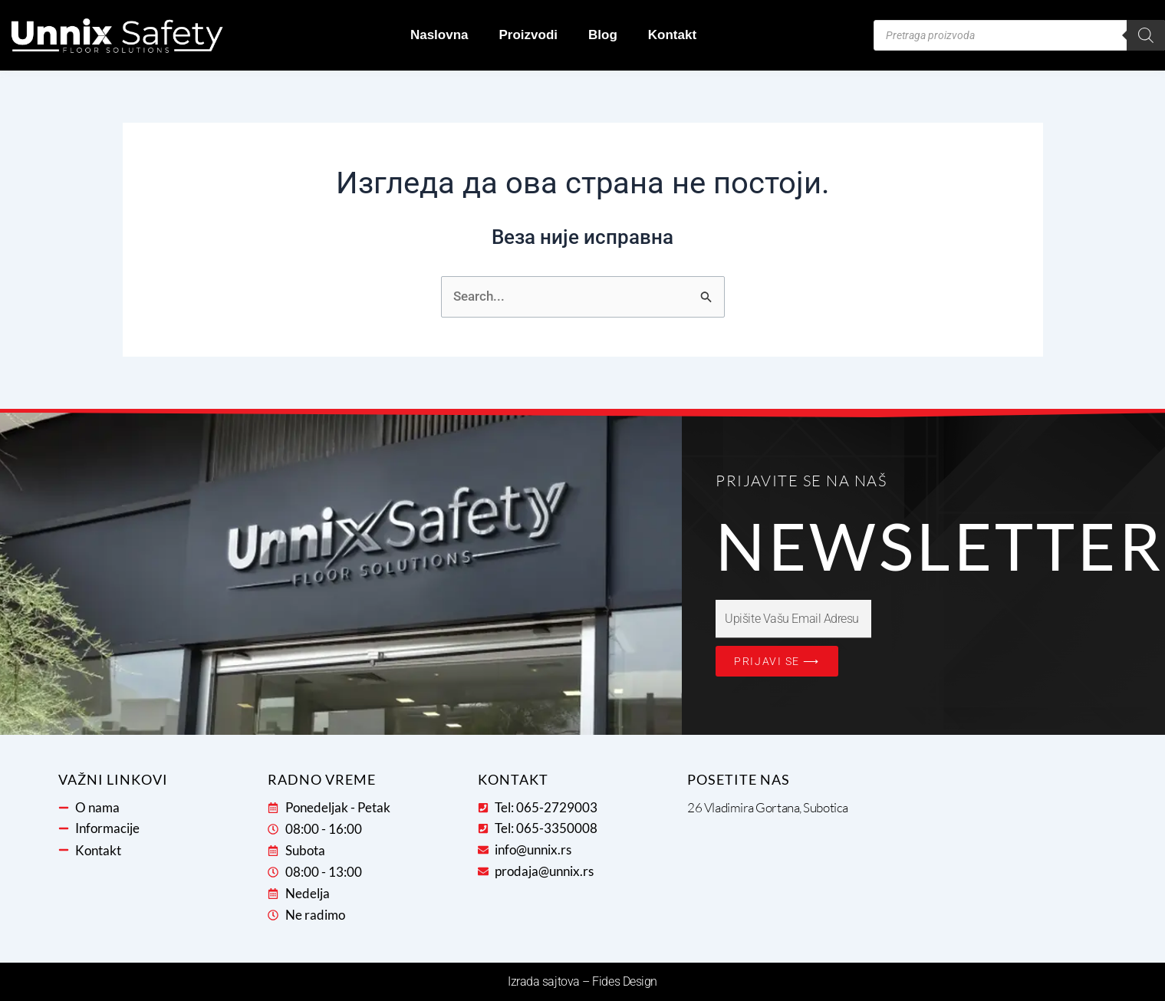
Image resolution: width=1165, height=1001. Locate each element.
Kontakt (672, 35)
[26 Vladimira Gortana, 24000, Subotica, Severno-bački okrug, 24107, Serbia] (982, 855)
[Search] (1146, 35)
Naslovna (439, 35)
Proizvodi (528, 35)
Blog (602, 35)
